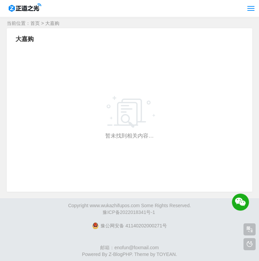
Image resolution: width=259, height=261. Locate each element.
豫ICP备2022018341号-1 (129, 212)
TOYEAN (166, 254)
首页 (35, 23)
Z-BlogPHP (120, 254)
